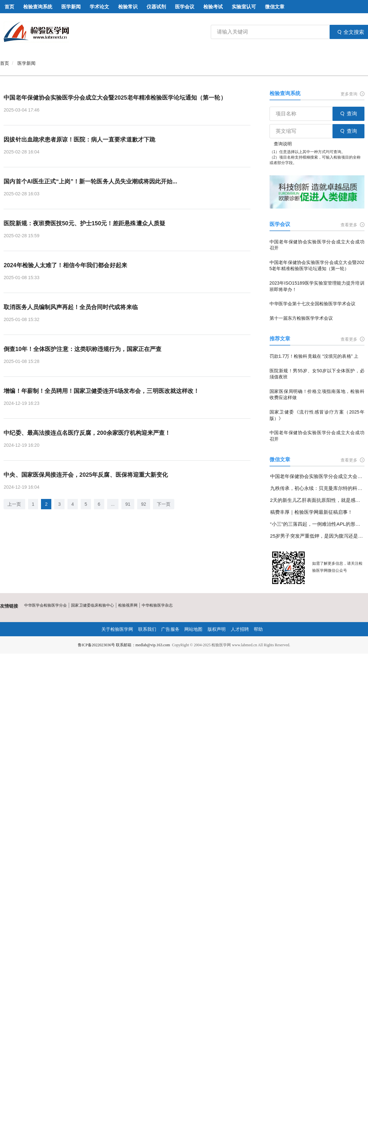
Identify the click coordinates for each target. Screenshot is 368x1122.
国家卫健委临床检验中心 (92, 605)
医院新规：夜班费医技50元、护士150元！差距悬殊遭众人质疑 (84, 223)
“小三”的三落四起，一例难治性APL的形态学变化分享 (317, 524)
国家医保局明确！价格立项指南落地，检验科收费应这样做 (317, 394)
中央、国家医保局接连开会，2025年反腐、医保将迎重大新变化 (86, 475)
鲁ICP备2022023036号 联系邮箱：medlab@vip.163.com (124, 645)
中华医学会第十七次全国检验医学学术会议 (312, 303)
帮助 (258, 629)
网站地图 (193, 629)
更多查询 (352, 94)
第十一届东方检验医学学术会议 (301, 318)
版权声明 (217, 629)
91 (127, 504)
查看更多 (352, 224)
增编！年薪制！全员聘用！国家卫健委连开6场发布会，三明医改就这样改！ (101, 391)
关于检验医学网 (117, 629)
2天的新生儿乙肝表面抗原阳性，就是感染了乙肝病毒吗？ (317, 500)
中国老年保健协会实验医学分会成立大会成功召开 (317, 245)
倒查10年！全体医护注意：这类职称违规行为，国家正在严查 (82, 349)
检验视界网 (127, 605)
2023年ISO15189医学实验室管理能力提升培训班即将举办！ (317, 286)
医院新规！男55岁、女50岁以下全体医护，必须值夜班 (317, 374)
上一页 (14, 504)
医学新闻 (26, 63)
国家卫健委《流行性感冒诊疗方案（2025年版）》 (317, 415)
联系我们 (147, 629)
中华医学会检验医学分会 (45, 605)
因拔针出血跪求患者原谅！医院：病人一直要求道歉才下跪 (79, 139)
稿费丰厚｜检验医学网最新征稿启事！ (311, 512)
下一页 (163, 504)
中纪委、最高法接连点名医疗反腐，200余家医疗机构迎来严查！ (87, 433)
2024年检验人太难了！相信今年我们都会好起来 (65, 265)
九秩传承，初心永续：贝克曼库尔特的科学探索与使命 (317, 488)
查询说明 (283, 143)
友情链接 (9, 606)
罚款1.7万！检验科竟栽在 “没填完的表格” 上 (314, 356)
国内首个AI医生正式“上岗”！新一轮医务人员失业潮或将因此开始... (90, 181)
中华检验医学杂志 (156, 605)
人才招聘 (239, 629)
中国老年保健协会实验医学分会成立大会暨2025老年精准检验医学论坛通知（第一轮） (115, 97)
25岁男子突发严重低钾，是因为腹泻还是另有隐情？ (317, 536)
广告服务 (170, 629)
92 (143, 504)
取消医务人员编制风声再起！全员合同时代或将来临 (70, 307)
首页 (4, 63)
